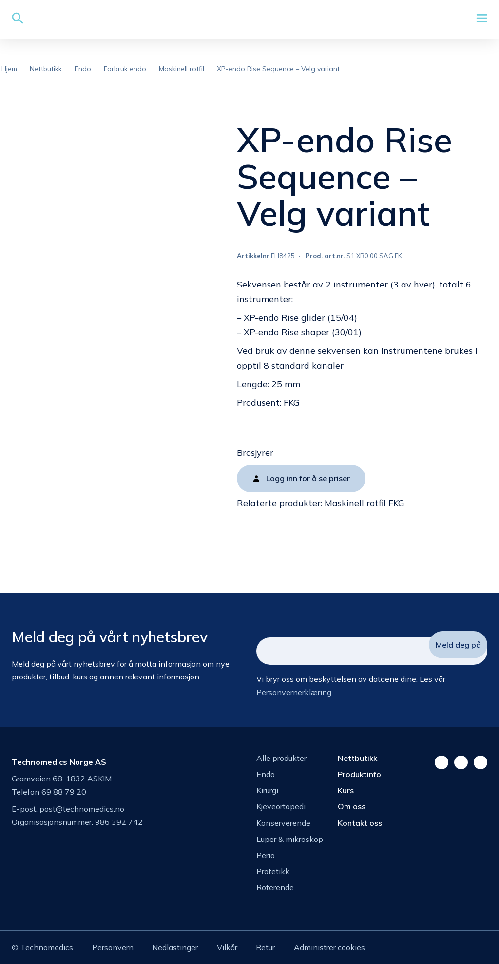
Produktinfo (359, 774)
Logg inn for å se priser (308, 478)
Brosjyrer (255, 452)
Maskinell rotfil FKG (364, 503)
